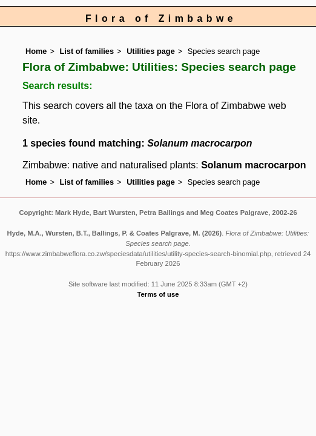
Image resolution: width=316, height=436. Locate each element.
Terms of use (158, 294)
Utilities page (151, 51)
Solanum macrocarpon (253, 165)
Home (36, 51)
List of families (86, 51)
